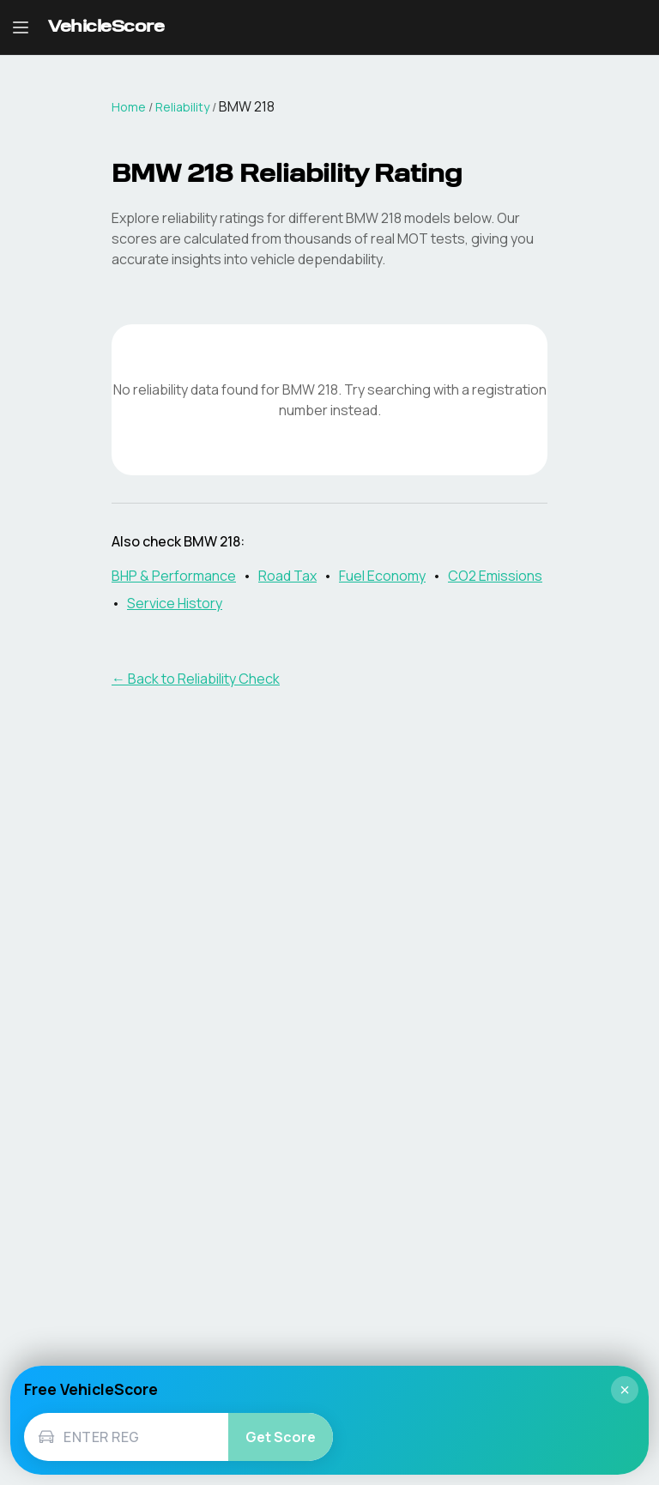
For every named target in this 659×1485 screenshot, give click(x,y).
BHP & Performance (174, 575)
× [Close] (625, 1389)
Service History (174, 603)
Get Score (280, 1437)
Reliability (182, 107)
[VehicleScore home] (106, 28)
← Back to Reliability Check (196, 678)
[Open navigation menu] (20, 27)
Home (129, 107)
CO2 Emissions (495, 575)
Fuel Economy (382, 575)
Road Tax (287, 575)
